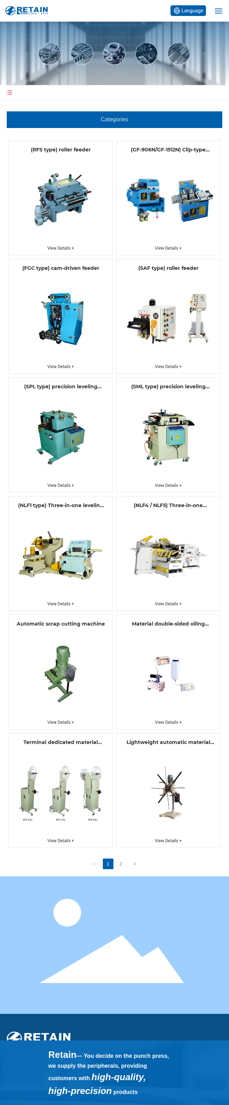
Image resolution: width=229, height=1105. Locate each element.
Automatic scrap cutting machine (61, 624)
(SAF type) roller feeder (168, 268)
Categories (114, 119)
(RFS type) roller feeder (61, 149)
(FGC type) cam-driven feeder (60, 268)
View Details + (60, 248)
